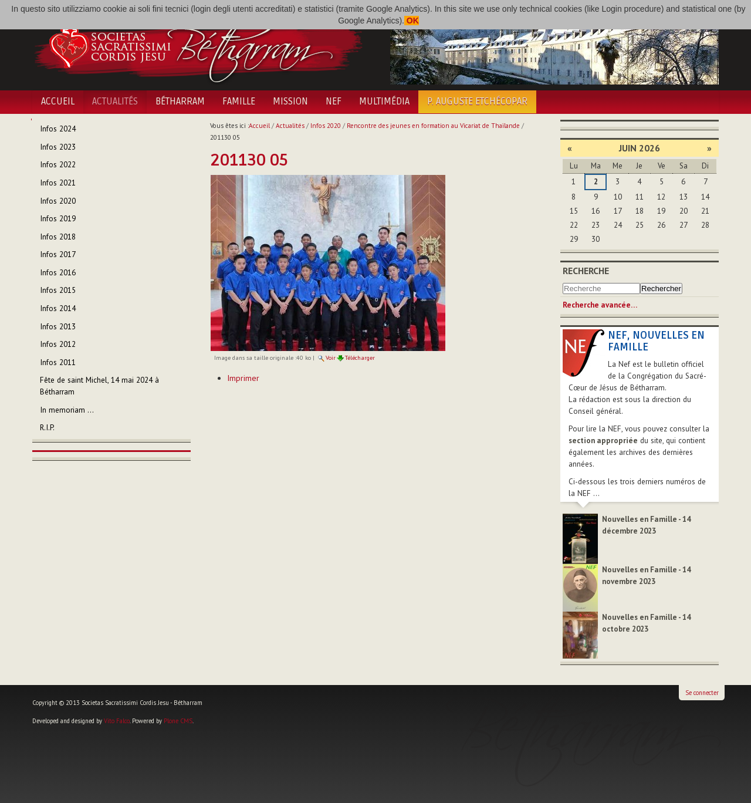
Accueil (58, 101)
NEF (333, 101)
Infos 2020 (325, 126)
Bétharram (180, 101)
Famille (238, 101)
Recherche (586, 270)
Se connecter (702, 693)
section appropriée (603, 441)
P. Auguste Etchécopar (477, 101)
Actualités (115, 101)
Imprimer (243, 378)
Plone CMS (178, 721)
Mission (290, 101)
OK (411, 20)
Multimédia (384, 101)
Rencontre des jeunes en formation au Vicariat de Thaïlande (433, 126)
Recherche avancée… (600, 305)
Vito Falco (117, 721)
